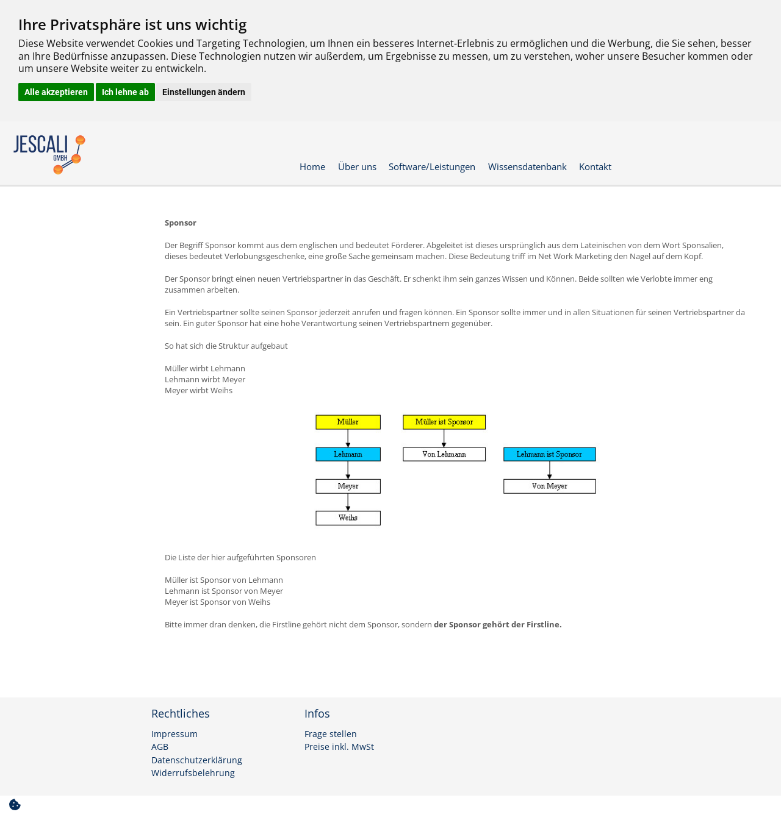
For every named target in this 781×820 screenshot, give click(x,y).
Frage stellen (330, 734)
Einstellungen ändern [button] (203, 92)
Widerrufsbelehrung (193, 773)
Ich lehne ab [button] (125, 92)
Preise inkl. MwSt (339, 746)
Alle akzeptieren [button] (56, 92)
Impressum (174, 734)
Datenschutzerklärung (196, 760)
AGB (159, 746)
